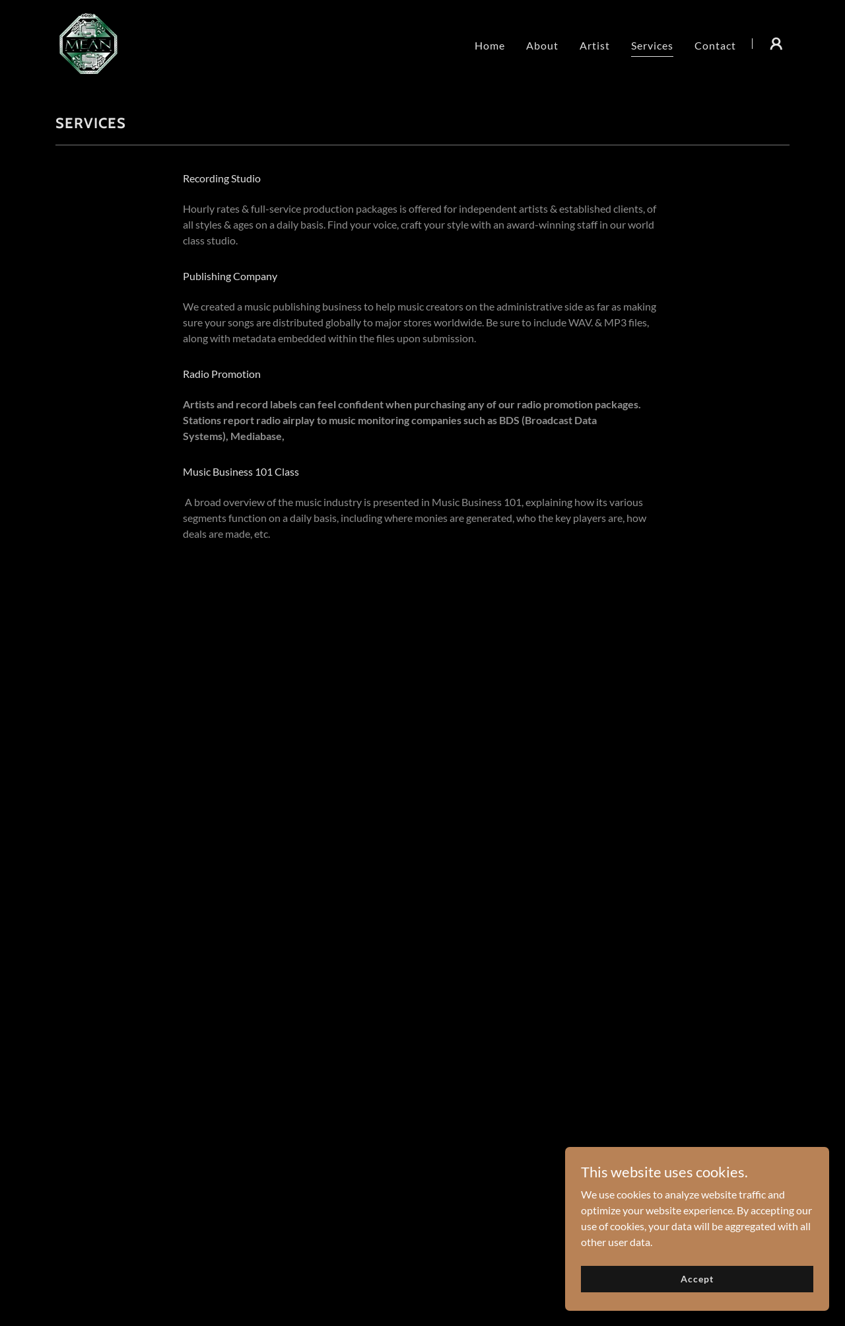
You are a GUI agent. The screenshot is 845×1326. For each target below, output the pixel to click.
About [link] (542, 45)
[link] (88, 42)
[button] (776, 43)
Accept (697, 1278)
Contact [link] (715, 45)
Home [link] (490, 45)
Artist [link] (595, 45)
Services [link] (652, 45)
